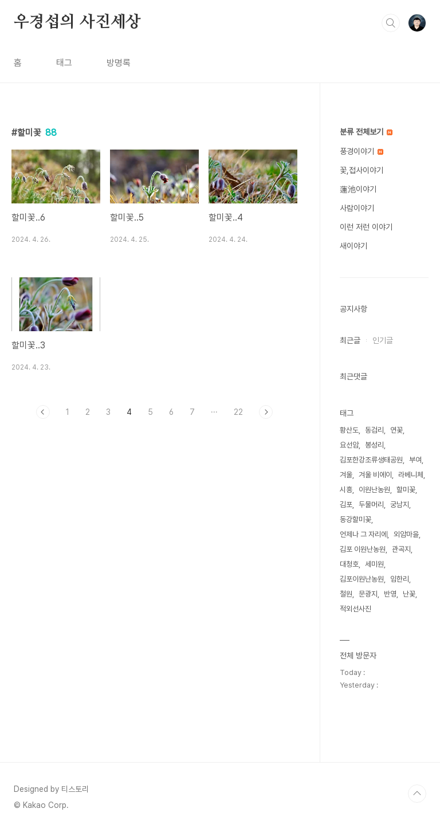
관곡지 (401, 549)
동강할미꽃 (355, 519)
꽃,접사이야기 (361, 170)
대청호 (349, 564)
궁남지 (399, 504)
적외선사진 (355, 609)
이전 (43, 412)
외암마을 (406, 534)
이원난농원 (374, 489)
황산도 (349, 430)
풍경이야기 (361, 151)
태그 (64, 62)
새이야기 (353, 245)
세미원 (374, 564)
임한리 (399, 579)
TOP (417, 793)
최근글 (350, 340)
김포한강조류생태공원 (371, 460)
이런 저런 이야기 (366, 226)
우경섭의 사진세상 (77, 22)
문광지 (368, 594)
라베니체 (410, 474)
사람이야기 (357, 208)
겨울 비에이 (375, 474)
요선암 (349, 445)
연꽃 (396, 430)
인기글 (382, 340)
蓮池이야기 (358, 189)
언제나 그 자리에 (363, 534)
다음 (266, 412)
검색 (390, 23)
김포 (346, 504)
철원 (346, 594)
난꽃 (409, 594)
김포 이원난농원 (363, 549)
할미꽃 (405, 489)
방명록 (119, 62)
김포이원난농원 (362, 579)
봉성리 (374, 445)
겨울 (346, 474)
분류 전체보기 (366, 131)
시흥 (346, 489)
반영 (390, 594)
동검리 (374, 430)
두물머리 (371, 504)
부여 (415, 460)
